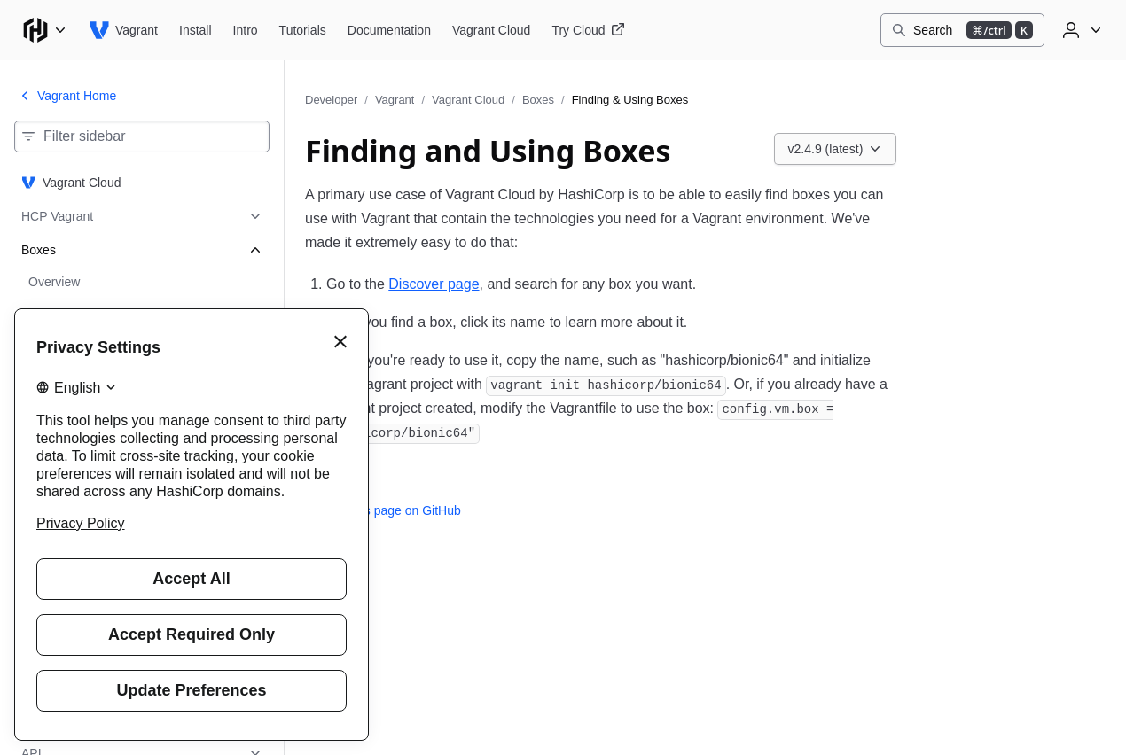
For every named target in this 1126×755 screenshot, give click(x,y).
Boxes (538, 99)
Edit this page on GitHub (383, 510)
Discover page (433, 284)
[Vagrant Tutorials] (303, 30)
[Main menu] (44, 30)
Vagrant (395, 99)
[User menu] (1080, 30)
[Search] (962, 30)
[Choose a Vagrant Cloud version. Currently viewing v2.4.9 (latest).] (835, 149)
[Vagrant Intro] (246, 30)
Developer (331, 99)
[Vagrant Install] (195, 30)
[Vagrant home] (123, 30)
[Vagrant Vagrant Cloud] (491, 30)
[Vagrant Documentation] (389, 30)
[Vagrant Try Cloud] (588, 30)
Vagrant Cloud (468, 99)
